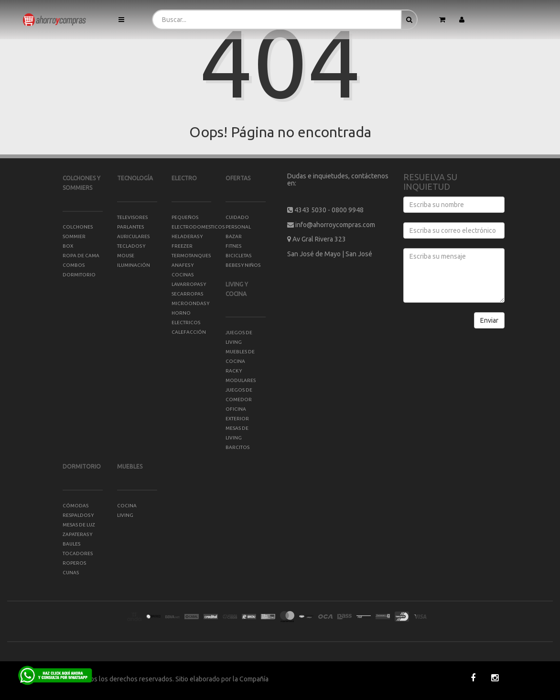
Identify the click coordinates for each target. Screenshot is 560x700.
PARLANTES (130, 227)
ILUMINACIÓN (133, 265)
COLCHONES (78, 227)
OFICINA (236, 409)
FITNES (233, 246)
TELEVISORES (132, 217)
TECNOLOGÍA (135, 178)
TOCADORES (78, 553)
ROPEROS (74, 563)
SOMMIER (74, 236)
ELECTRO (184, 178)
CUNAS (71, 572)
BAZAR (234, 236)
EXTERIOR (237, 418)
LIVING (125, 515)
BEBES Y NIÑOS (243, 265)
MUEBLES (129, 466)
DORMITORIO (82, 466)
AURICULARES (133, 236)
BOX (68, 246)
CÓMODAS (75, 505)
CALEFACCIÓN (189, 332)
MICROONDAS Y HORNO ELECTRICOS (190, 313)
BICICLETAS (238, 255)
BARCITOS (237, 447)
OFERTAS (238, 178)
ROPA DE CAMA (81, 255)
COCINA (127, 505)
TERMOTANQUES (191, 255)
